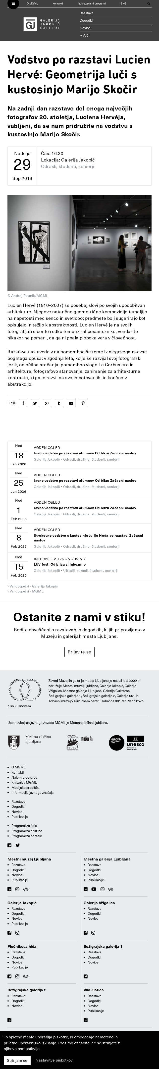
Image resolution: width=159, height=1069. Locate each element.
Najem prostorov (24, 777)
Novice (85, 28)
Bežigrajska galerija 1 (103, 946)
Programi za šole (24, 825)
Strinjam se (17, 1060)
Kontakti (58, 3)
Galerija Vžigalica (99, 903)
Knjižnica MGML (24, 782)
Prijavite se (79, 652)
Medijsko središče (25, 787)
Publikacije (19, 816)
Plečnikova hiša (21, 946)
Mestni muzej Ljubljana (29, 859)
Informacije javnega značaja (32, 792)
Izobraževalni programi (92, 3)
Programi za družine (26, 831)
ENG (123, 3)
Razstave (87, 13)
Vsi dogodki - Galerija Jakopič (34, 586)
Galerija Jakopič (22, 903)
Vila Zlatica (94, 990)
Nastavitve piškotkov (54, 1060)
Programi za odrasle (26, 836)
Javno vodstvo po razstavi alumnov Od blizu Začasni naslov (85, 453)
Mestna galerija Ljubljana (107, 859)
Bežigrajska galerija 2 (27, 990)
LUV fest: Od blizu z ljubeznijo (60, 564)
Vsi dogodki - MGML (27, 591)
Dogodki (86, 20)
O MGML (32, 3)
